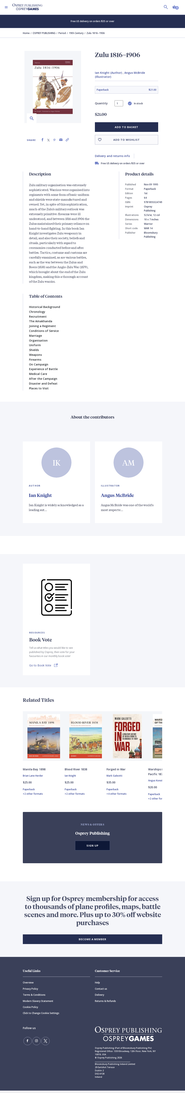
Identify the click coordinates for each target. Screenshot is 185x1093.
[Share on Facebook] (42, 140)
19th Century (76, 33)
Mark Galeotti (114, 778)
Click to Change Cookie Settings (41, 1015)
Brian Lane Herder (33, 778)
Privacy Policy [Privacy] (30, 991)
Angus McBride (118, 495)
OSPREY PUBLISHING (44, 33)
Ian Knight (41, 495)
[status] (119, 103)
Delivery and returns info (112, 156)
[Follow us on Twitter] (41, 1042)
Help (97, 985)
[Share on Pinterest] (54, 140)
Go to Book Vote (40, 665)
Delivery (99, 997)
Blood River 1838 (76, 772)
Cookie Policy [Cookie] (30, 1009)
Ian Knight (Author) (108, 73)
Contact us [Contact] (101, 991)
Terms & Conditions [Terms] (34, 997)
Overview (28, 985)
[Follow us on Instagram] (34, 1042)
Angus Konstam (157, 783)
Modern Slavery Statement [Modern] (38, 1003)
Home (26, 33)
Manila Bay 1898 (34, 772)
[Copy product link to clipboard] (67, 140)
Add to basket (126, 127)
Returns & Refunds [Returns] (105, 1003)
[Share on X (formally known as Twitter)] (48, 140)
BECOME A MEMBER (92, 941)
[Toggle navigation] (6, 7)
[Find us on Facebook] (26, 1042)
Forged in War (116, 772)
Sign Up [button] (92, 848)
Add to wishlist (126, 140)
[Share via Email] (61, 140)
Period (62, 33)
